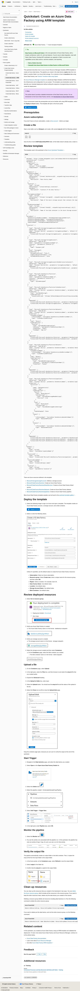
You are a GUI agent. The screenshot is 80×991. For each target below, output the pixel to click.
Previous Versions (14, 987)
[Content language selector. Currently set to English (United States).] (8, 984)
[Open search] (72, 2)
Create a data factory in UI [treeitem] (10, 65)
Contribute (27, 987)
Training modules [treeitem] (8, 46)
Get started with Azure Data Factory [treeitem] (11, 34)
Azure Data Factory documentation (36, 938)
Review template (29, 34)
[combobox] (11, 13)
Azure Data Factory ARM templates (42, 942)
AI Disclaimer (4, 987)
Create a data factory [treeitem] (9, 38)
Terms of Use (57, 987)
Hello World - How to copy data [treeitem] (11, 40)
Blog (21, 987)
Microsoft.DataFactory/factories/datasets (38, 489)
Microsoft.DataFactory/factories (35, 483)
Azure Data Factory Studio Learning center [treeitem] (10, 50)
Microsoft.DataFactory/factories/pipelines (38, 491)
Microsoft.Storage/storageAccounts (36, 480)
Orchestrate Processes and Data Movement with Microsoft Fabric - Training (43, 970)
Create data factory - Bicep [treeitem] (12, 93)
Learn (25, 11)
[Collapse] (19, 10)
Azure (30, 11)
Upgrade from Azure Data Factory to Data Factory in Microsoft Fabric (48, 65)
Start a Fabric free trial (34, 63)
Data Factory (37, 11)
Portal (61, 6)
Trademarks (65, 987)
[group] (51, 315)
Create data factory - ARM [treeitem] (12, 77)
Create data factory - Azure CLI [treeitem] (12, 74)
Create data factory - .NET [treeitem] (12, 85)
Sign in (76, 2)
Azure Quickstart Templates (55, 150)
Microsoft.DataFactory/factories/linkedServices (40, 485)
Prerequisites (28, 32)
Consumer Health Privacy (45, 987)
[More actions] (76, 11)
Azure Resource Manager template (35, 80)
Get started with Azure (71, 6)
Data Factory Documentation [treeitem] (10, 17)
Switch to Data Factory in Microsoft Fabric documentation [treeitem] (10, 20)
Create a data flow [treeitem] (8, 43)
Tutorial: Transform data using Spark (48, 76)
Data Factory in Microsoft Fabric (34, 53)
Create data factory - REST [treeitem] (12, 91)
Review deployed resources (32, 38)
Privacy (34, 987)
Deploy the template (30, 36)
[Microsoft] (3, 2)
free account (54, 121)
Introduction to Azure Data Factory (64, 96)
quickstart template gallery (66, 495)
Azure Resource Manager (44, 940)
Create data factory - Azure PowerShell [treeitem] (12, 81)
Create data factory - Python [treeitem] (12, 88)
